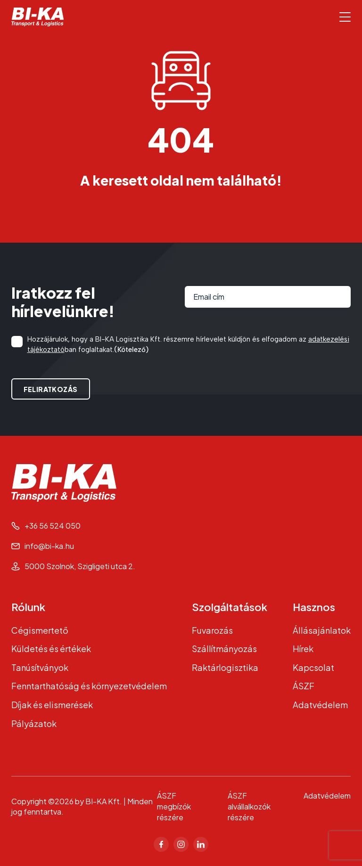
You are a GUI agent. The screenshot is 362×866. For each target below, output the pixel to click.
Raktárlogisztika (225, 667)
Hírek (303, 648)
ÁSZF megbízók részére (174, 806)
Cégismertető (39, 630)
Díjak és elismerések (52, 704)
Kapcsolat (313, 667)
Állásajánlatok (322, 630)
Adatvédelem (320, 704)
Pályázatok (34, 723)
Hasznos (314, 606)
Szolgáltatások (229, 606)
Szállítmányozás (224, 648)
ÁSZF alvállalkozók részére (249, 806)
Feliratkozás (51, 389)
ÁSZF (303, 685)
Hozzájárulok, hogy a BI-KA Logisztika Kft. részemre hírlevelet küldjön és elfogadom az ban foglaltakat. (188, 345)
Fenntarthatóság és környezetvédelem (89, 685)
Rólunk (28, 606)
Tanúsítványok (39, 667)
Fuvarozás (212, 630)
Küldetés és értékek (51, 648)
